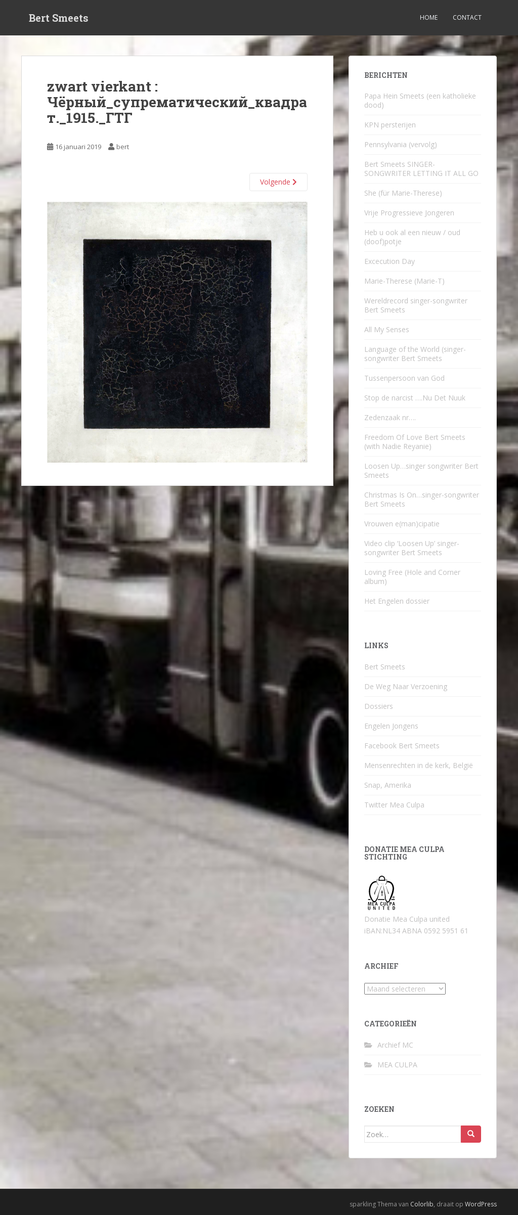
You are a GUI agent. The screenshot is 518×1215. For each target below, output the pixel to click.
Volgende (278, 182)
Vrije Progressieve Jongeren (409, 212)
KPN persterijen (390, 124)
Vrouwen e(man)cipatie (402, 523)
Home (429, 17)
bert (122, 146)
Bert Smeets (59, 17)
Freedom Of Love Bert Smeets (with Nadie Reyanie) (414, 441)
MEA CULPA (397, 1064)
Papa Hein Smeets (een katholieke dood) (420, 100)
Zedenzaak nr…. (390, 417)
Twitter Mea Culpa (394, 804)
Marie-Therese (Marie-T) (404, 281)
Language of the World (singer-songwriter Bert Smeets (415, 353)
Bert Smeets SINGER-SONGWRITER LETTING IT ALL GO (421, 168)
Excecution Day (389, 261)
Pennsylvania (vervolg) (400, 144)
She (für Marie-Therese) (403, 193)
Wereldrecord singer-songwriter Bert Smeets (415, 305)
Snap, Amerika (387, 785)
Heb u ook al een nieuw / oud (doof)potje (412, 237)
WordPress (481, 1204)
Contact (467, 17)
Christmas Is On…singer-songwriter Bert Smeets (421, 499)
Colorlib (422, 1204)
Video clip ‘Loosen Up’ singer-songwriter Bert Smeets (411, 547)
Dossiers (378, 706)
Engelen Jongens (391, 726)
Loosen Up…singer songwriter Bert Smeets (421, 470)
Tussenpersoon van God (404, 378)
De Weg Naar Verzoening (405, 686)
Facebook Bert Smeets (402, 745)
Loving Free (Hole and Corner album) (412, 576)
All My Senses (386, 329)
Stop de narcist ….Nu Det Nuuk (414, 397)
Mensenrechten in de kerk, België (418, 765)
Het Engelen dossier (396, 601)
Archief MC (395, 1045)
